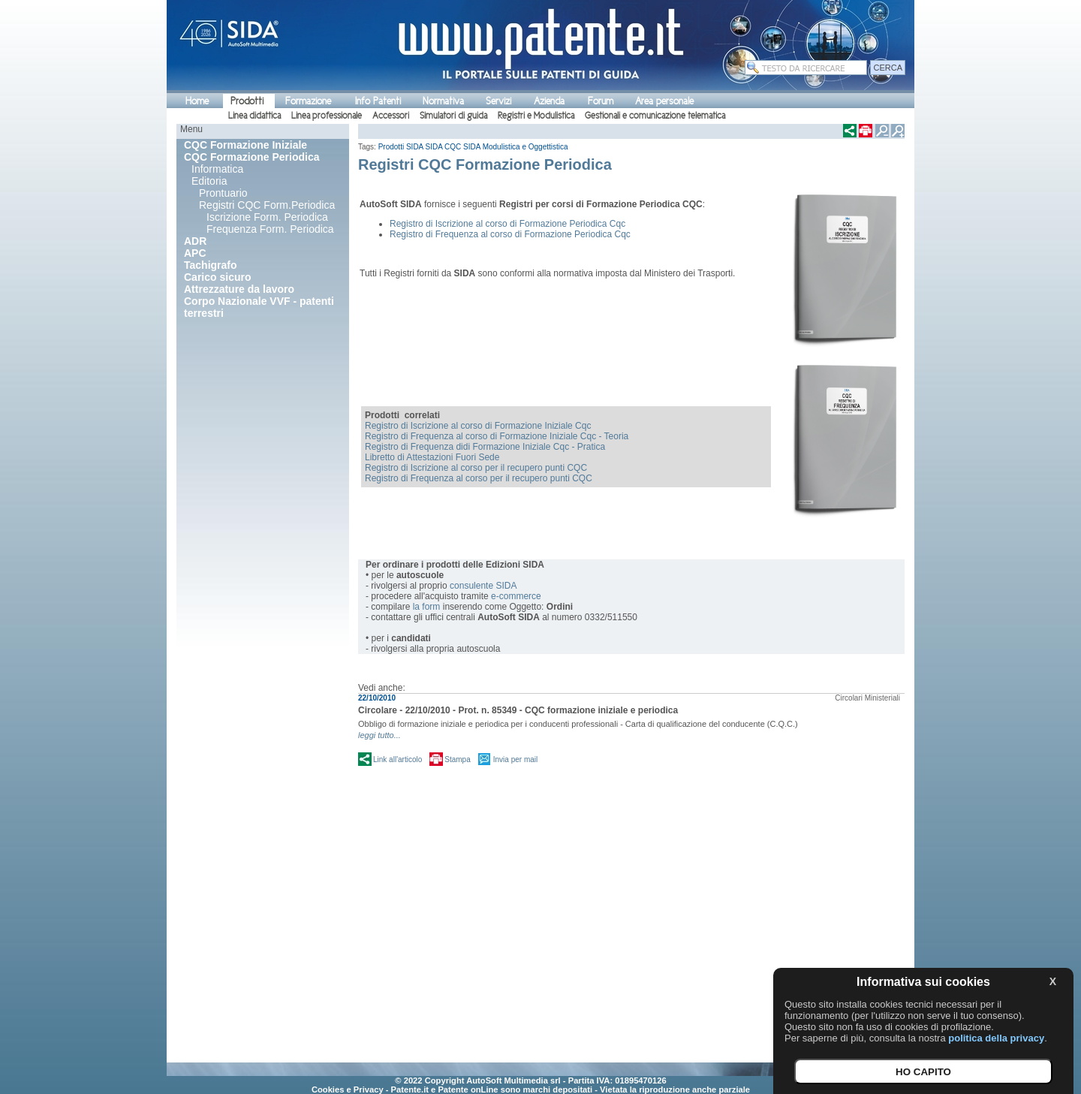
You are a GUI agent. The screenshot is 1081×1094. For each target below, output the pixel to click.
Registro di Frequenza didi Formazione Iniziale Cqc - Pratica (485, 447)
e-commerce (516, 596)
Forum (600, 101)
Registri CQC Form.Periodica (267, 205)
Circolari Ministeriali (867, 698)
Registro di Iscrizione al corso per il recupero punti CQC (476, 468)
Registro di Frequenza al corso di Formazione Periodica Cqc (510, 234)
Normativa (443, 101)
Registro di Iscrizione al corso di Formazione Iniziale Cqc (478, 425)
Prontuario (223, 193)
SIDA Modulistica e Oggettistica (515, 147)
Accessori (390, 115)
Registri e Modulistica (536, 115)
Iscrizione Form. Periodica (267, 217)
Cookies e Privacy (348, 1089)
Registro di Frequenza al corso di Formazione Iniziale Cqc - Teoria (496, 436)
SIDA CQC (444, 147)
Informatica (217, 169)
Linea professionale (326, 115)
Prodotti (246, 101)
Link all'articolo (397, 759)
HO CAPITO (923, 1071)
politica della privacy (996, 1038)
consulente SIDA (483, 585)
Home (197, 101)
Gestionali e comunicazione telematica (655, 115)
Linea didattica (254, 115)
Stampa (457, 759)
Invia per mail (515, 759)
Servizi (498, 101)
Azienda (549, 101)
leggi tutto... (379, 735)
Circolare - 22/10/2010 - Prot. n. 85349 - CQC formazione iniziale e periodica (518, 710)
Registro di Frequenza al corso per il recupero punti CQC (478, 478)
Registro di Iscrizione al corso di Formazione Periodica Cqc (507, 223)
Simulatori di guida (453, 115)
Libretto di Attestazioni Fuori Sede (432, 457)
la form (427, 606)
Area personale (664, 101)
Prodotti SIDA (400, 147)
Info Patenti (378, 101)
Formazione (308, 101)
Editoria (209, 181)
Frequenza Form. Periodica (270, 229)
